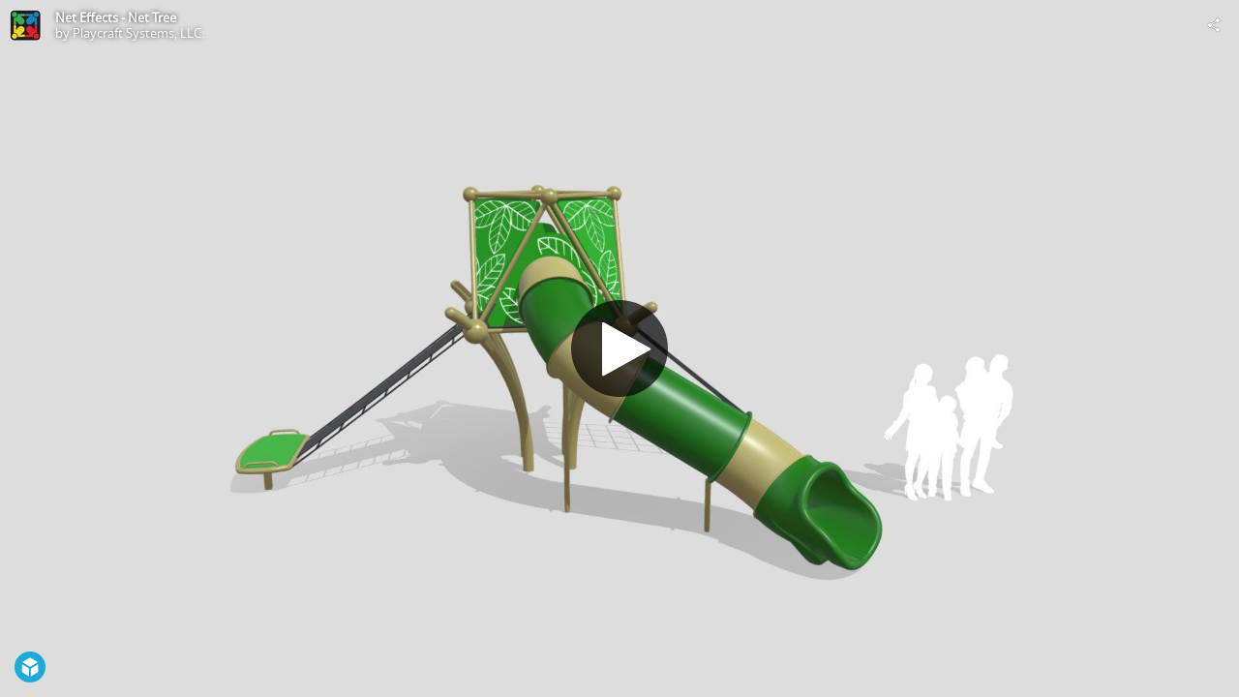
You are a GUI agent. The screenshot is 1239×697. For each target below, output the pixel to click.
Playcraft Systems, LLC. (138, 33)
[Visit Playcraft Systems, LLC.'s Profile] (25, 25)
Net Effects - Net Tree (115, 17)
